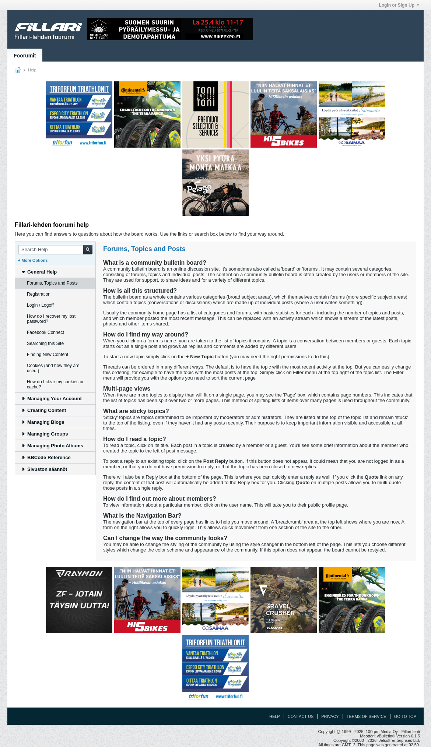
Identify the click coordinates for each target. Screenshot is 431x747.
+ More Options (33, 260)
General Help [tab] (39, 272)
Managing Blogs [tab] (42, 422)
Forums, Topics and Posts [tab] (52, 283)
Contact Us (301, 716)
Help (274, 716)
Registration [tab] (38, 294)
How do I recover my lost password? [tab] (51, 319)
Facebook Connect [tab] (45, 332)
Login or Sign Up (399, 5)
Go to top (405, 716)
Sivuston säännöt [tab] (44, 469)
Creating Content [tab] (43, 410)
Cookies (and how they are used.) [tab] (53, 368)
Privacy (330, 716)
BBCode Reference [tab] (46, 457)
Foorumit (25, 56)
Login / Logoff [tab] (40, 305)
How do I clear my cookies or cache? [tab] (55, 384)
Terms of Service (366, 716)
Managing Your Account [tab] (51, 398)
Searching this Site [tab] (45, 343)
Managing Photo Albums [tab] (52, 445)
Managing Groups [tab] (44, 434)
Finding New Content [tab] (47, 354)
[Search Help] (55, 249)
